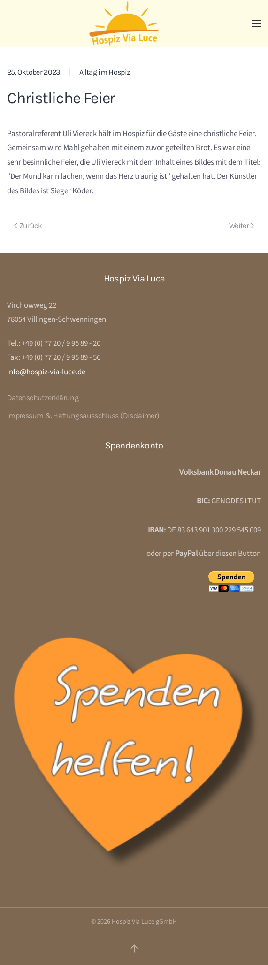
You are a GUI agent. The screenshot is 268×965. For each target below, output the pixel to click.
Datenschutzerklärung (42, 397)
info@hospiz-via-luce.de (46, 372)
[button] (256, 23)
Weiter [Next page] (241, 225)
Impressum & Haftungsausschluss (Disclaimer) (83, 415)
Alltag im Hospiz (104, 72)
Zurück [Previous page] (28, 225)
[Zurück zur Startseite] (134, 23)
